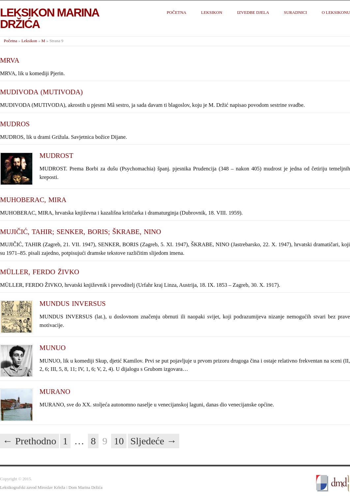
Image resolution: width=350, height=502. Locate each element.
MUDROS (15, 124)
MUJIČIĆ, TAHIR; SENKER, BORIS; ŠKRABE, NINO (80, 232)
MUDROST (56, 156)
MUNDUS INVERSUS (73, 304)
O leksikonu (336, 12)
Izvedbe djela (253, 12)
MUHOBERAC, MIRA (33, 200)
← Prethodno (29, 441)
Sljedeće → (154, 441)
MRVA (9, 60)
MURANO (55, 392)
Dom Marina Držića (85, 487)
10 (119, 441)
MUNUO (53, 348)
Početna (176, 12)
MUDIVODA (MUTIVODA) (41, 92)
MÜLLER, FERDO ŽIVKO (39, 272)
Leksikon (211, 12)
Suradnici (295, 12)
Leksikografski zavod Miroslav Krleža (32, 487)
